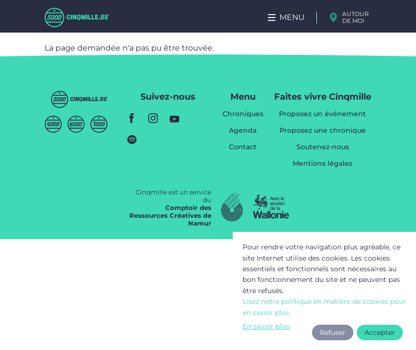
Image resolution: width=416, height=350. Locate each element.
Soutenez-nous (322, 147)
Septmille (98, 124)
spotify (131, 139)
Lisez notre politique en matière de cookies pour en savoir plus (324, 306)
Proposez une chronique (322, 131)
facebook (131, 118)
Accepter (379, 332)
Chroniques (243, 114)
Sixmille (76, 124)
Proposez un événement (322, 114)
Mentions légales (322, 163)
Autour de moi (355, 17)
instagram (153, 118)
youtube (174, 118)
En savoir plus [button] (266, 326)
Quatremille (53, 124)
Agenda (243, 131)
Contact (243, 146)
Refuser (333, 332)
